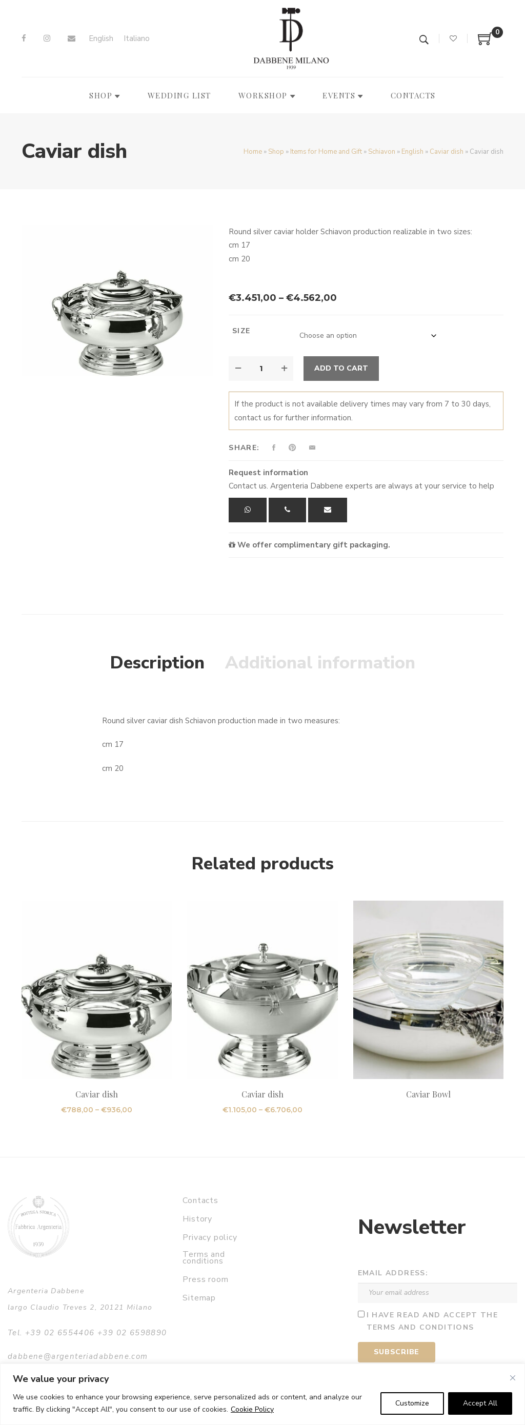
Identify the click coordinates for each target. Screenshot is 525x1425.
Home (253, 151)
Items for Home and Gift (326, 151)
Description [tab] (157, 663)
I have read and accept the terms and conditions (432, 1321)
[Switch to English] (101, 39)
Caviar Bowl (428, 1094)
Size (241, 331)
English (412, 151)
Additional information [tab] (320, 663)
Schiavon (381, 151)
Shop (276, 151)
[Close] (512, 1378)
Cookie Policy (252, 1409)
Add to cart (341, 368)
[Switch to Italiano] (136, 39)
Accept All (480, 1403)
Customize (412, 1403)
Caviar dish (446, 151)
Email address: (393, 1273)
